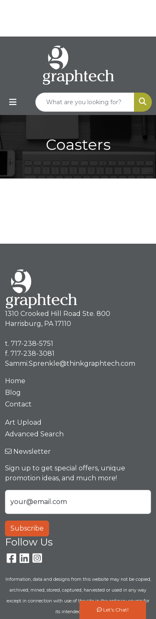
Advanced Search (34, 434)
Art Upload (23, 422)
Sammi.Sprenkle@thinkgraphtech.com (80, 27)
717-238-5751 (96, 9)
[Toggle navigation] (13, 102)
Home (15, 381)
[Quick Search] (84, 102)
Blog (13, 392)
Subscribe (27, 528)
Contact (18, 404)
